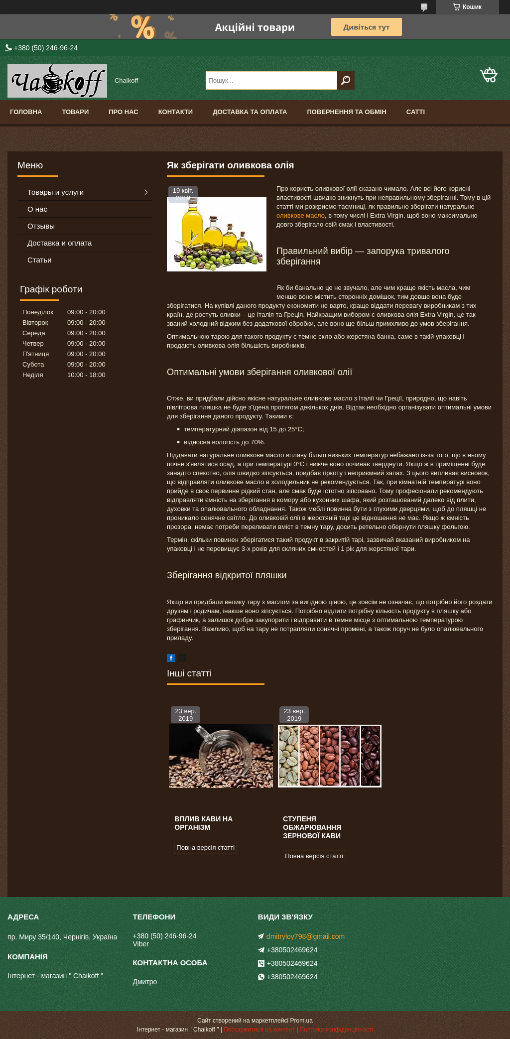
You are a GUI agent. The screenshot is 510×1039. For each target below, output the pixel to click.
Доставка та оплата (250, 112)
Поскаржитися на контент (259, 1029)
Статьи (39, 260)
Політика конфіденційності (336, 1029)
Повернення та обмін (346, 112)
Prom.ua (301, 1020)
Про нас (123, 112)
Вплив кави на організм (203, 823)
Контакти (175, 112)
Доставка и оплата (59, 243)
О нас (37, 209)
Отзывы (41, 226)
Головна (26, 112)
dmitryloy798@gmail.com (305, 936)
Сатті (415, 112)
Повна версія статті (205, 847)
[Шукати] (346, 80)
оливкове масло (300, 215)
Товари (75, 112)
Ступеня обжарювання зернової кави (312, 827)
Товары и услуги (55, 192)
